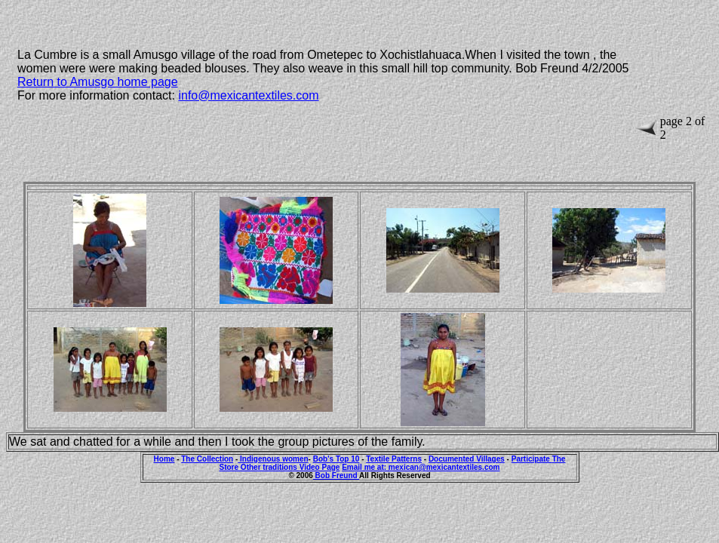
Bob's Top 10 (336, 459)
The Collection (207, 459)
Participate (532, 459)
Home (164, 459)
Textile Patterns (394, 459)
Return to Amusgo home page (97, 81)
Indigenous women (273, 459)
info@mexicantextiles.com (248, 95)
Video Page (320, 467)
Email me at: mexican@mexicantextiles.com (420, 467)
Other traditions (270, 467)
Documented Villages (467, 459)
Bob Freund (336, 475)
